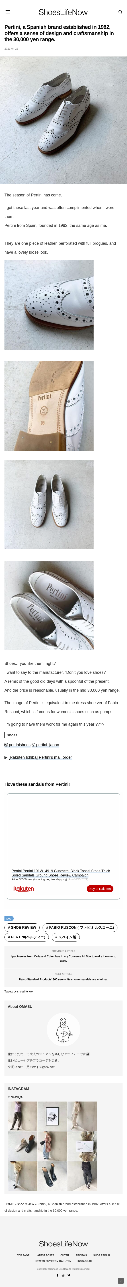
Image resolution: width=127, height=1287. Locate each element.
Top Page (23, 1255)
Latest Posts (45, 1255)
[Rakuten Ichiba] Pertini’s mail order (40, 757)
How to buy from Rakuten (53, 1261)
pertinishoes (17, 745)
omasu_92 (15, 1097)
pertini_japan (45, 745)
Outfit (64, 1255)
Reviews (81, 1255)
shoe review (23, 927)
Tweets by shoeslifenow (18, 991)
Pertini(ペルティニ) (28, 937)
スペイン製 (67, 937)
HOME (9, 1204)
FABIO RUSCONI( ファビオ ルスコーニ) (81, 927)
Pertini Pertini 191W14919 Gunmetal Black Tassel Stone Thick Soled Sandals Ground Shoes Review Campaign (61, 873)
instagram (85, 1261)
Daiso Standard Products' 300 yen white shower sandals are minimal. (63, 979)
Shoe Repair (101, 1255)
